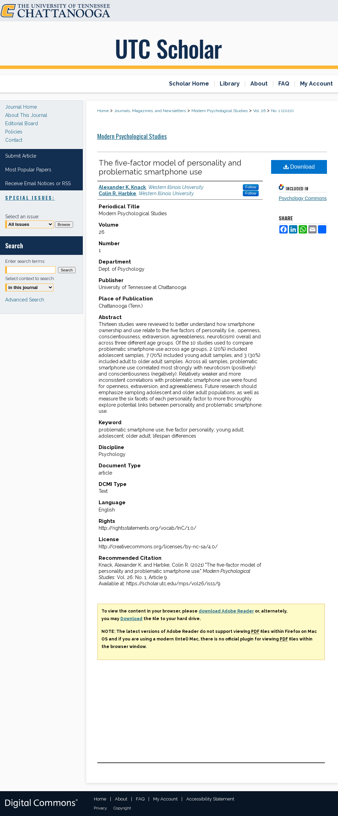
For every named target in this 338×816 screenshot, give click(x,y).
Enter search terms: (25, 261)
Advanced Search (24, 299)
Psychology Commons (303, 198)
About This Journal (26, 115)
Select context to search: (30, 278)
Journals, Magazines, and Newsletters (150, 110)
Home (103, 110)
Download (299, 167)
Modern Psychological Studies (219, 110)
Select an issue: (22, 216)
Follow (250, 187)
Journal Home (21, 107)
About (121, 799)
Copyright (122, 808)
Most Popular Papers (28, 169)
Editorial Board (21, 123)
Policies (13, 132)
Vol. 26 (259, 110)
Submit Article (20, 156)
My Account (165, 799)
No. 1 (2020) (282, 110)
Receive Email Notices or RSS (38, 183)
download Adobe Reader (226, 611)
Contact (13, 140)
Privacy (100, 808)
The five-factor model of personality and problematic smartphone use (170, 167)
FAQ (140, 799)
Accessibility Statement (210, 799)
